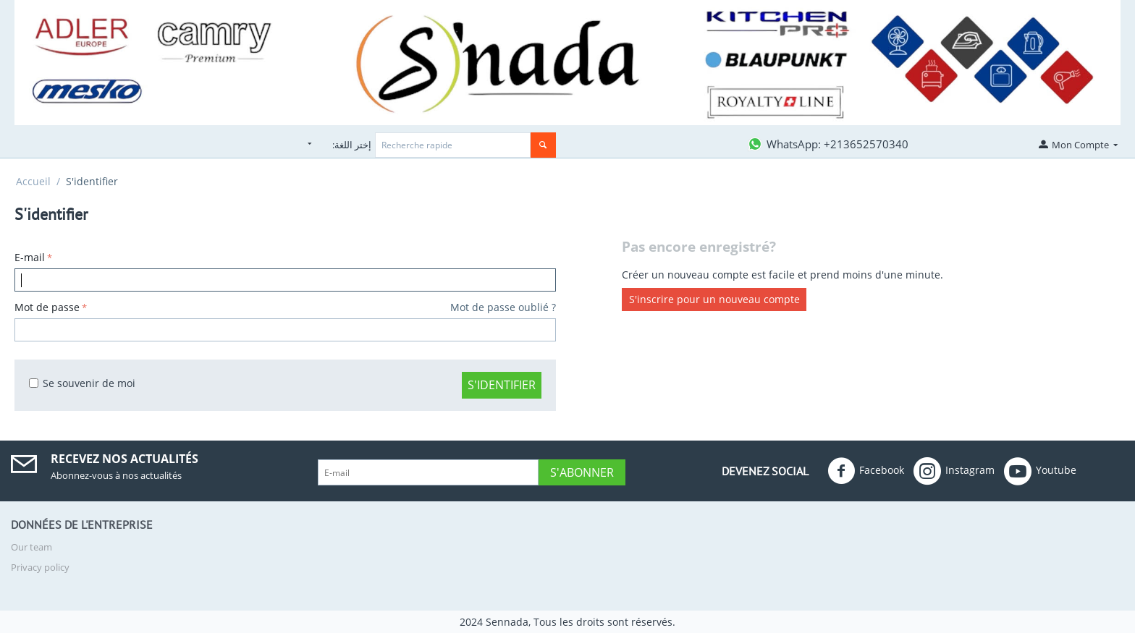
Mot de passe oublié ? (503, 307)
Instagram (954, 471)
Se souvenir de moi (82, 383)
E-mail (29, 257)
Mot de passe (47, 307)
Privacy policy (40, 567)
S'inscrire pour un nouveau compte (714, 300)
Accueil (33, 181)
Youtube (1040, 471)
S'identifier (502, 385)
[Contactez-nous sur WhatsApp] (827, 144)
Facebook (865, 471)
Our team (31, 546)
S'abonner (582, 472)
